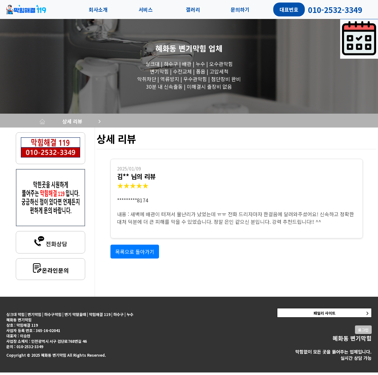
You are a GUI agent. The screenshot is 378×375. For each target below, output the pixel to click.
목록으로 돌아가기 (134, 254)
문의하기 (240, 9)
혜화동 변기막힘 (181, 48)
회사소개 (98, 9)
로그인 (363, 332)
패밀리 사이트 (324, 315)
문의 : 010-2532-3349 (24, 349)
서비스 (146, 9)
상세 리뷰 (110, 122)
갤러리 (193, 9)
